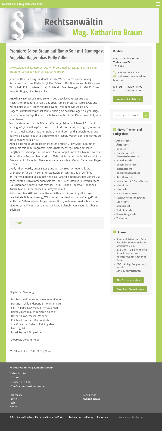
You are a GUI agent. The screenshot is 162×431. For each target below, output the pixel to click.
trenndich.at (89, 394)
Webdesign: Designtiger (132, 417)
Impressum (103, 417)
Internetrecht (124, 168)
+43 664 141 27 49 (128, 72)
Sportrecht (122, 201)
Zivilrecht (121, 218)
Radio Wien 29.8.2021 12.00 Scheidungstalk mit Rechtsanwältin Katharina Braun (132, 255)
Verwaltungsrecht (126, 214)
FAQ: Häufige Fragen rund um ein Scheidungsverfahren (131, 267)
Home (18, 223)
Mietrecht (122, 189)
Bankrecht (122, 148)
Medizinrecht (123, 185)
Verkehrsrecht (124, 210)
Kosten (13, 398)
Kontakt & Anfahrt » (128, 99)
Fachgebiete (15, 394)
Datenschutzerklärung (81, 417)
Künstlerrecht (124, 177)
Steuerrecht (123, 205)
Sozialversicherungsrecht (130, 197)
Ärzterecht (122, 144)
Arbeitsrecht (123, 140)
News (48, 351)
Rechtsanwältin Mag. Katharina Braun (22, 4)
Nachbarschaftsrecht (128, 193)
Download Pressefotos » (130, 289)
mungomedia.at (91, 398)
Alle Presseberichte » (128, 280)
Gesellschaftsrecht (126, 164)
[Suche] (146, 115)
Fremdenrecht (124, 160)
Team (12, 402)
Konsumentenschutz (128, 172)
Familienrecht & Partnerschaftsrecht (127, 154)
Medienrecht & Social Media (132, 181)
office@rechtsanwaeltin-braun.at (27, 386)
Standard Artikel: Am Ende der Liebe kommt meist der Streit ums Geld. (131, 242)
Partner (13, 406)
